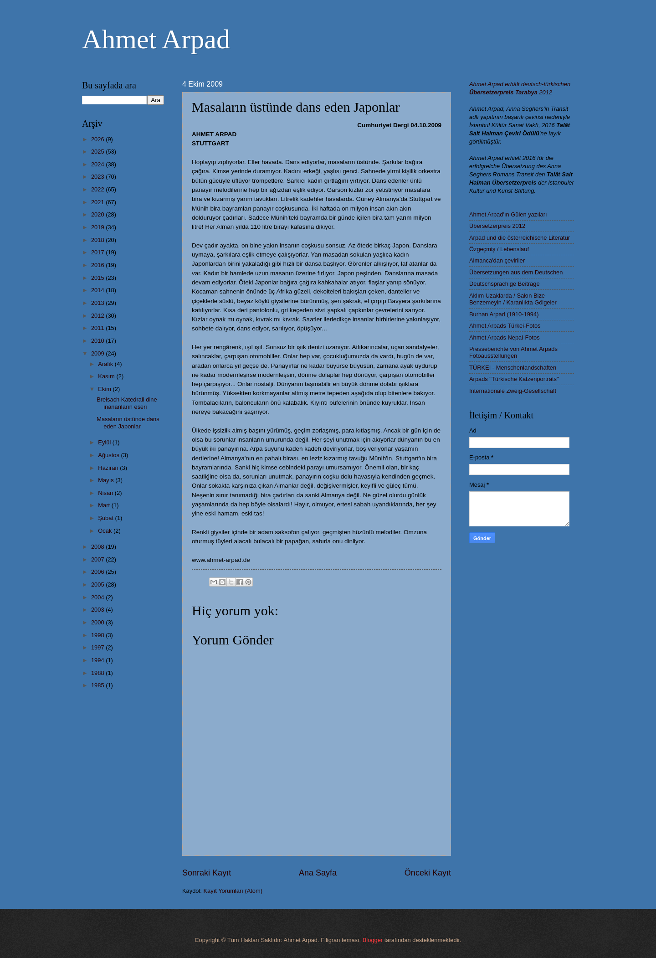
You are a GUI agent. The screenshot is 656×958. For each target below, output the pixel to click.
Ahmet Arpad (156, 39)
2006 (98, 571)
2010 (98, 340)
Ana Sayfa (318, 872)
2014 (98, 290)
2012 (98, 315)
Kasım (107, 376)
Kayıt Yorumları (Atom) (233, 890)
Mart (104, 505)
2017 (98, 252)
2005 (98, 584)
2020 (98, 214)
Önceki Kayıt (428, 872)
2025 (98, 151)
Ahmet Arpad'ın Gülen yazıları (508, 214)
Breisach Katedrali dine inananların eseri (127, 403)
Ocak (105, 530)
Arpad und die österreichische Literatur (519, 237)
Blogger (373, 940)
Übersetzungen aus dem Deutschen (516, 272)
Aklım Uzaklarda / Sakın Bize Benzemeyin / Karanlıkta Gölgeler (513, 299)
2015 (98, 277)
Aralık (106, 364)
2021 (98, 202)
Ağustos (109, 455)
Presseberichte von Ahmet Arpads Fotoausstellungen (513, 352)
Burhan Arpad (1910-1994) (503, 314)
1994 (98, 660)
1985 (98, 685)
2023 (98, 176)
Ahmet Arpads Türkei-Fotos (504, 325)
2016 (98, 265)
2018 (98, 240)
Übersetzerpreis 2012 (497, 225)
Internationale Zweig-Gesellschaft (512, 390)
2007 (98, 559)
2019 (98, 227)
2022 (98, 189)
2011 (98, 327)
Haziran (109, 467)
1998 (98, 635)
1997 (98, 647)
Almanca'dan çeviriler (497, 260)
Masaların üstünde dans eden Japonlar (128, 422)
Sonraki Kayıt (206, 872)
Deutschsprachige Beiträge (504, 283)
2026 (98, 139)
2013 (98, 302)
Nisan (106, 492)
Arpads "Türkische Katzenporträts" (514, 379)
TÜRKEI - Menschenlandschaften (512, 367)
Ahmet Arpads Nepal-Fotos (504, 337)
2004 (98, 597)
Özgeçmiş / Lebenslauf (499, 249)
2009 (98, 353)
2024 (98, 164)
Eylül (105, 442)
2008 (98, 546)
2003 (98, 609)
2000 (98, 622)
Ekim (105, 389)
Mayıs (106, 480)
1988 (98, 673)
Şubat (106, 518)
